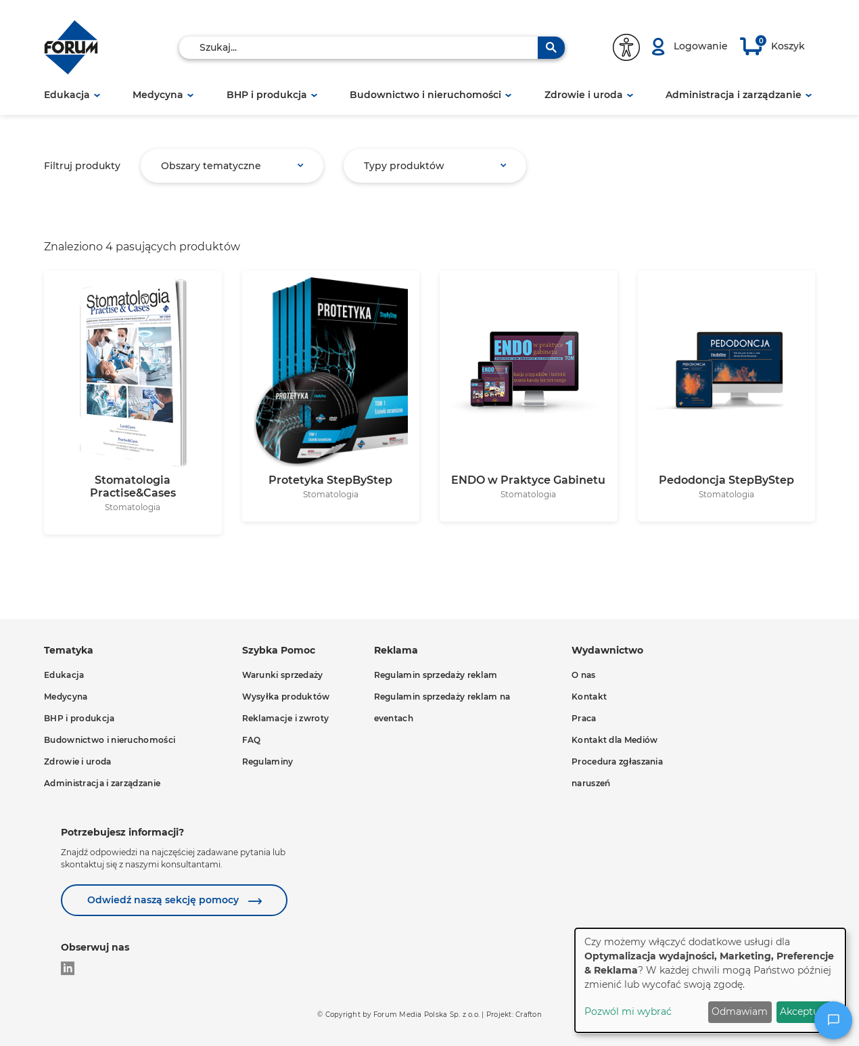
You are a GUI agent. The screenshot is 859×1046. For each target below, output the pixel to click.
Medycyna (158, 95)
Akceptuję (803, 1011)
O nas (584, 675)
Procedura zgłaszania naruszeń (617, 772)
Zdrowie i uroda (583, 95)
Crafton (528, 1014)
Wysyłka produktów (286, 696)
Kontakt (589, 696)
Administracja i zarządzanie (734, 95)
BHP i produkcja (267, 95)
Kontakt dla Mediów (614, 740)
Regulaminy (268, 761)
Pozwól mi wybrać (628, 1011)
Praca (584, 718)
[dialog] (710, 980)
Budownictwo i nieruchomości (425, 95)
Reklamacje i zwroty (285, 718)
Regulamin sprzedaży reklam (436, 675)
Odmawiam (740, 1011)
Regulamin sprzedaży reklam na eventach (442, 707)
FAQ (251, 740)
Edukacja (67, 95)
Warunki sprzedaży (282, 675)
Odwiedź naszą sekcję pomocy (164, 900)
